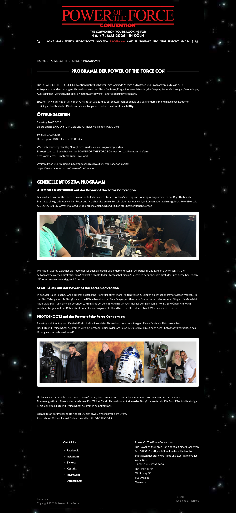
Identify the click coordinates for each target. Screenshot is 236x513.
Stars (59, 41)
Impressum (43, 499)
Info (155, 41)
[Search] (38, 41)
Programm (117, 41)
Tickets (69, 41)
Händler (132, 41)
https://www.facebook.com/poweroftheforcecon (66, 168)
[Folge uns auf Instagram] (196, 41)
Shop (163, 41)
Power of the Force (65, 60)
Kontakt (145, 41)
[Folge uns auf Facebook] (192, 41)
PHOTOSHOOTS (101, 418)
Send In (184, 41)
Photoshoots (85, 41)
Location (102, 41)
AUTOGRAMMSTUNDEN (55, 190)
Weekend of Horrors (187, 500)
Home (50, 41)
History (173, 41)
